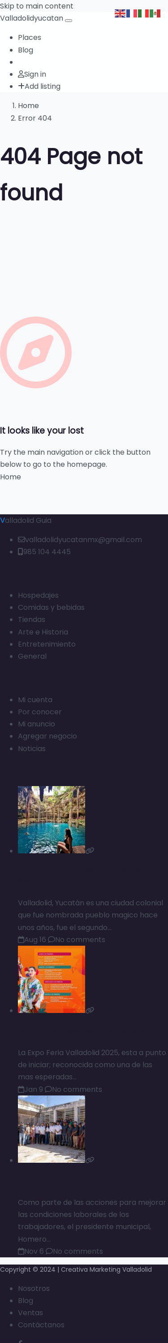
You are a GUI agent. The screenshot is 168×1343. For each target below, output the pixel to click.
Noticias (32, 748)
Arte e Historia (43, 632)
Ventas (30, 1313)
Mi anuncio (36, 724)
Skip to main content (36, 6)
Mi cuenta (35, 700)
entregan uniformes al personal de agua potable (92, 1181)
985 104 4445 (44, 552)
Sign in (32, 74)
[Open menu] (68, 20)
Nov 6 (31, 1251)
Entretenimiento (47, 644)
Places (29, 37)
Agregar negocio (47, 736)
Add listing (39, 86)
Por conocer (40, 712)
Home (28, 105)
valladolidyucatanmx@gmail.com (80, 540)
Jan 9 (30, 1089)
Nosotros (34, 1288)
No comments (76, 939)
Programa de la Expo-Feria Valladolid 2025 (82, 1031)
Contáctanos (41, 1325)
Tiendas (31, 619)
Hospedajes (38, 595)
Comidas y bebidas (51, 607)
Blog (25, 50)
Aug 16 (32, 939)
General (32, 656)
